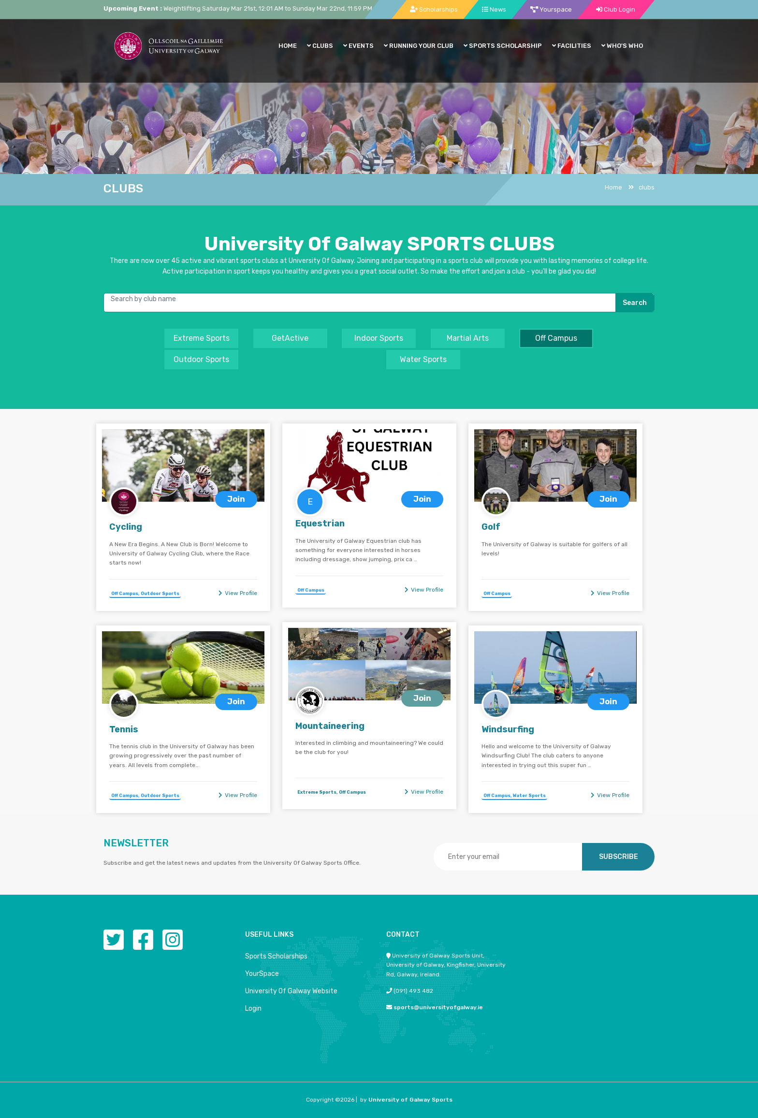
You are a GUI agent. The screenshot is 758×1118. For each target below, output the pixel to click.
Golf (490, 527)
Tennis (123, 729)
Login (253, 1008)
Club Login (615, 9)
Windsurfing (507, 729)
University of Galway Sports (410, 1099)
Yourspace (551, 9)
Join (236, 499)
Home (613, 187)
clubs (641, 187)
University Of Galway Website (291, 991)
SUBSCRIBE (618, 857)
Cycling (125, 527)
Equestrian (320, 523)
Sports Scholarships (276, 956)
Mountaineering (329, 726)
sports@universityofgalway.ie (438, 1007)
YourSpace (262, 974)
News (494, 9)
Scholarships (434, 9)
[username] (379, 301)
